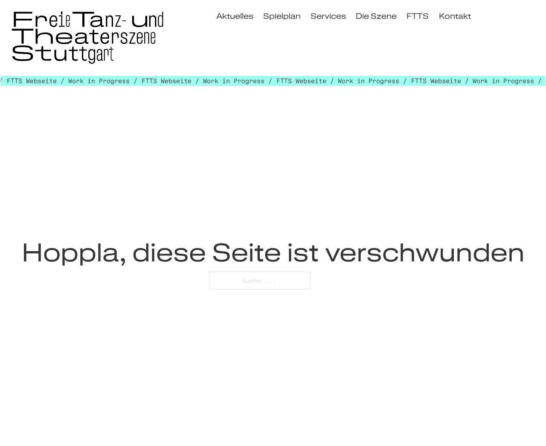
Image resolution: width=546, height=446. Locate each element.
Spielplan (282, 15)
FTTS (418, 15)
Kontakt (455, 15)
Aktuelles (234, 15)
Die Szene (376, 15)
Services (328, 15)
